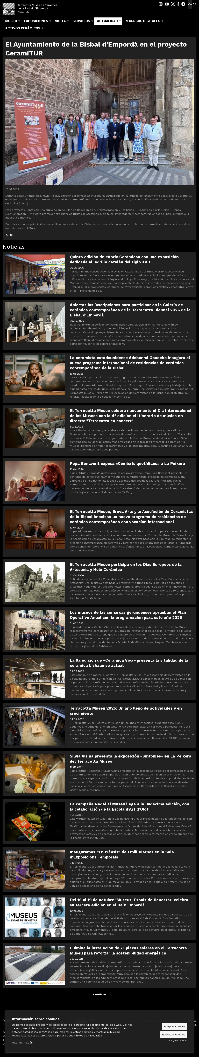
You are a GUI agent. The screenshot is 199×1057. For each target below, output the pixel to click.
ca (190, 4)
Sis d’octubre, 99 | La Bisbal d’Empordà (28, 1036)
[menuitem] (160, 4)
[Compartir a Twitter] (6, 235)
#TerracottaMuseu (15, 1044)
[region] (99, 122)
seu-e (177, 1020)
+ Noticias (99, 994)
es (194, 4)
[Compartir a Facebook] (11, 235)
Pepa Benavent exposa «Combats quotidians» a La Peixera (127, 463)
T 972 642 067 (12, 1040)
